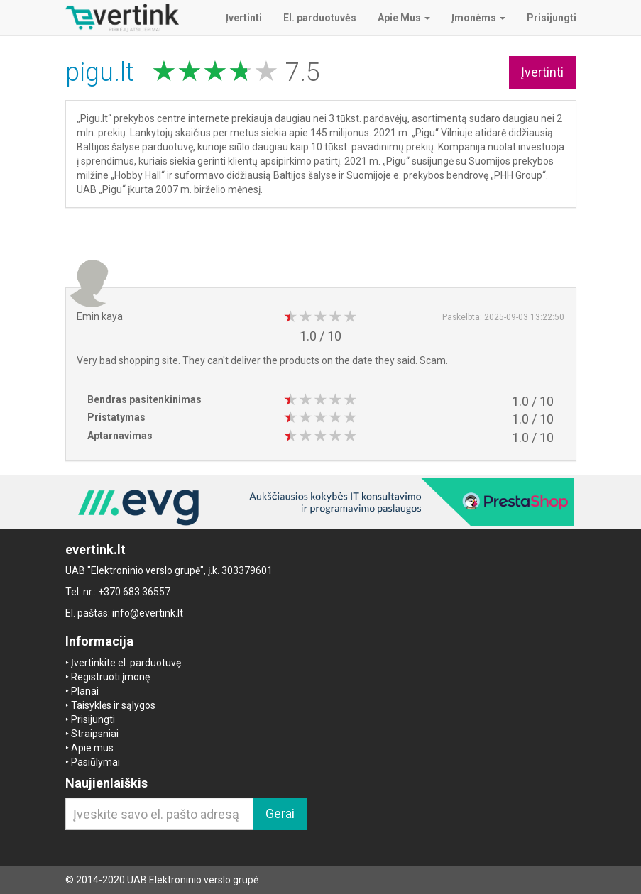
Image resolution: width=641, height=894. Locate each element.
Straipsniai (95, 733)
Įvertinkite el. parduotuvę (126, 662)
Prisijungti (93, 719)
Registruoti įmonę (110, 677)
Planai (85, 691)
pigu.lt (103, 72)
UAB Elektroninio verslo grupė (192, 879)
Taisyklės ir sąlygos (113, 705)
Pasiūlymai (95, 762)
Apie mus (92, 748)
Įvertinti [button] (542, 72)
